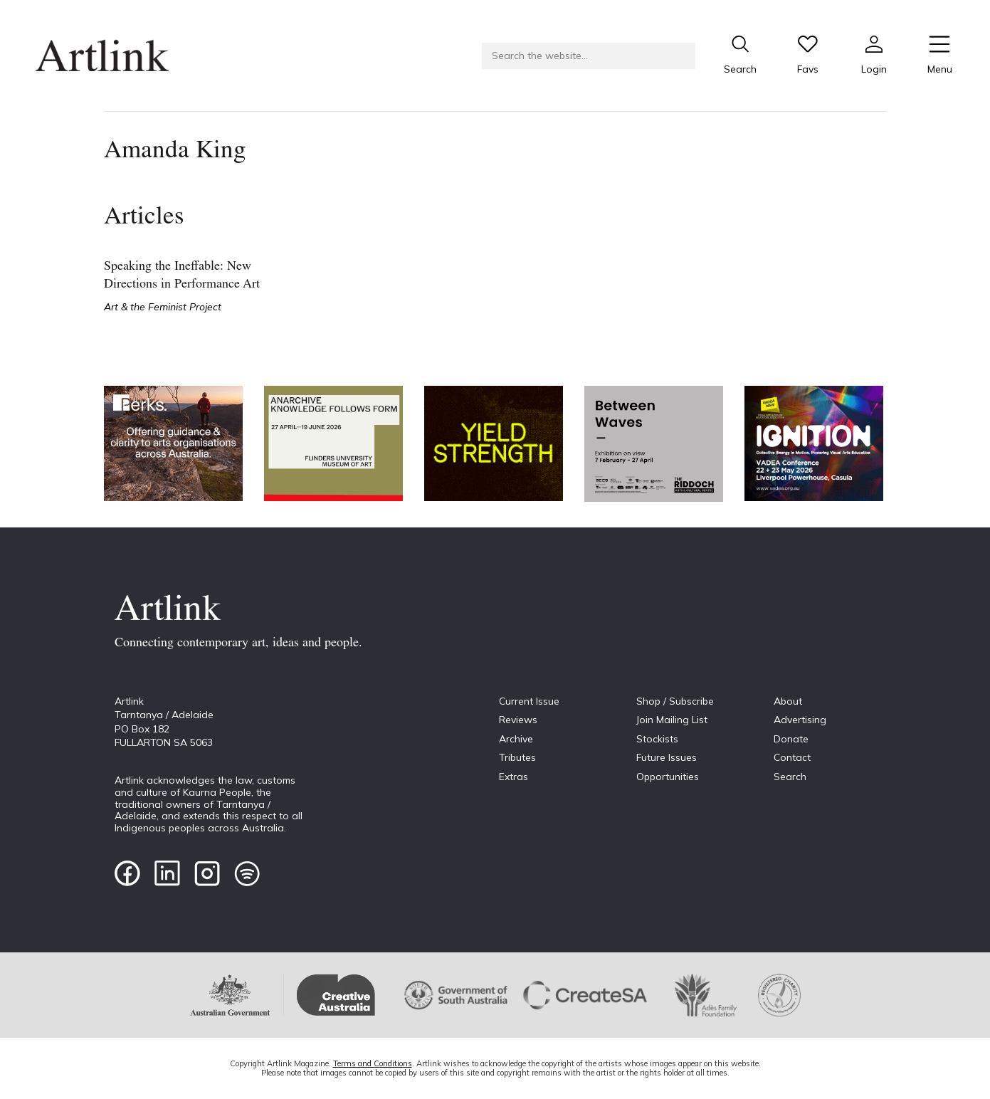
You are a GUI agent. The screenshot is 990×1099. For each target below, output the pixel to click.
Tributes (517, 757)
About (788, 701)
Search (790, 776)
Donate (791, 738)
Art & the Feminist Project (162, 306)
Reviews (518, 719)
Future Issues (666, 757)
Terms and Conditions (372, 1063)
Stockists (657, 738)
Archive (516, 738)
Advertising (800, 719)
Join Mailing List (671, 719)
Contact (792, 757)
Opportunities (667, 776)
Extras (513, 776)
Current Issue (529, 701)
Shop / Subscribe (675, 701)
